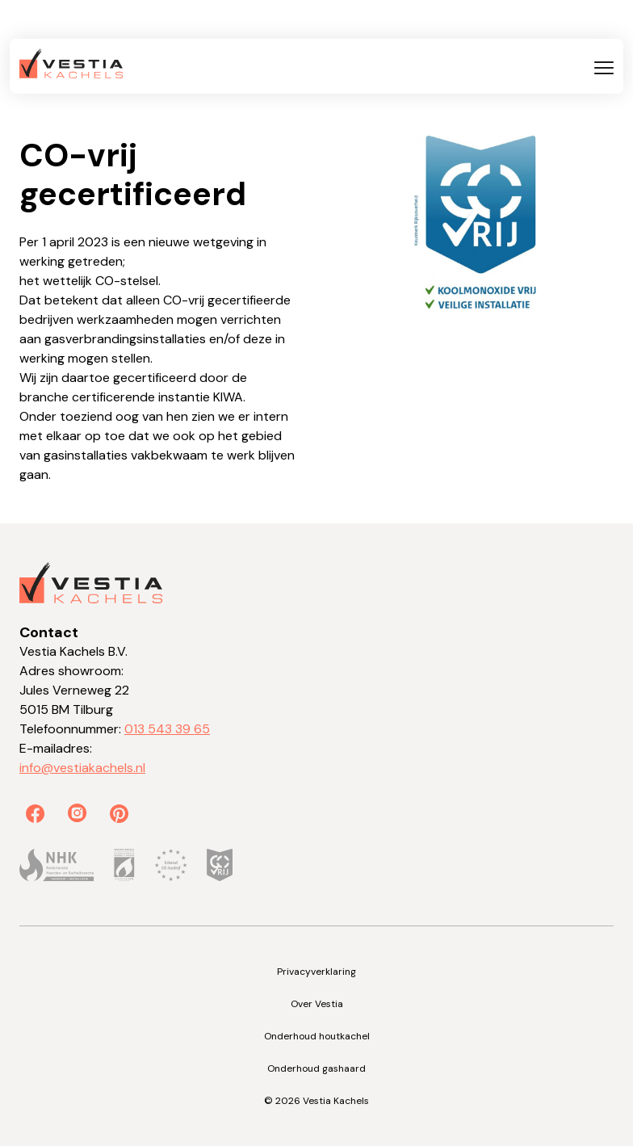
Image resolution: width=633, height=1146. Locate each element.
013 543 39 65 (167, 728)
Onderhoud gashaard (316, 1068)
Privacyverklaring (316, 971)
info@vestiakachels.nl (82, 767)
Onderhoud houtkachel (317, 1036)
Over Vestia (317, 1003)
